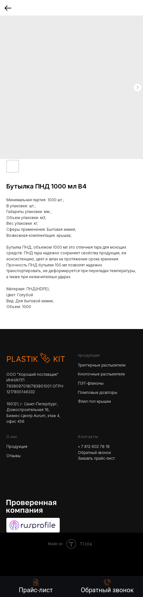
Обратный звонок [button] (94, 452)
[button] (107, 586)
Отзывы (13, 455)
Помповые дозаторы (97, 392)
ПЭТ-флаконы (91, 383)
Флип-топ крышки (94, 401)
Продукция (16, 446)
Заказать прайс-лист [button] (96, 458)
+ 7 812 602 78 (92, 446)
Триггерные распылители (102, 365)
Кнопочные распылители (101, 374)
